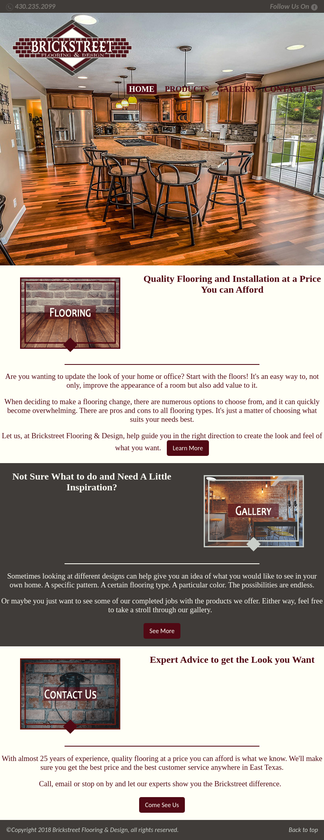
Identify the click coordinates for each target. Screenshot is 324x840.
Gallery (236, 89)
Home (141, 89)
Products (187, 89)
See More (162, 631)
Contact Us (290, 89)
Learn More (188, 448)
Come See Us (162, 805)
